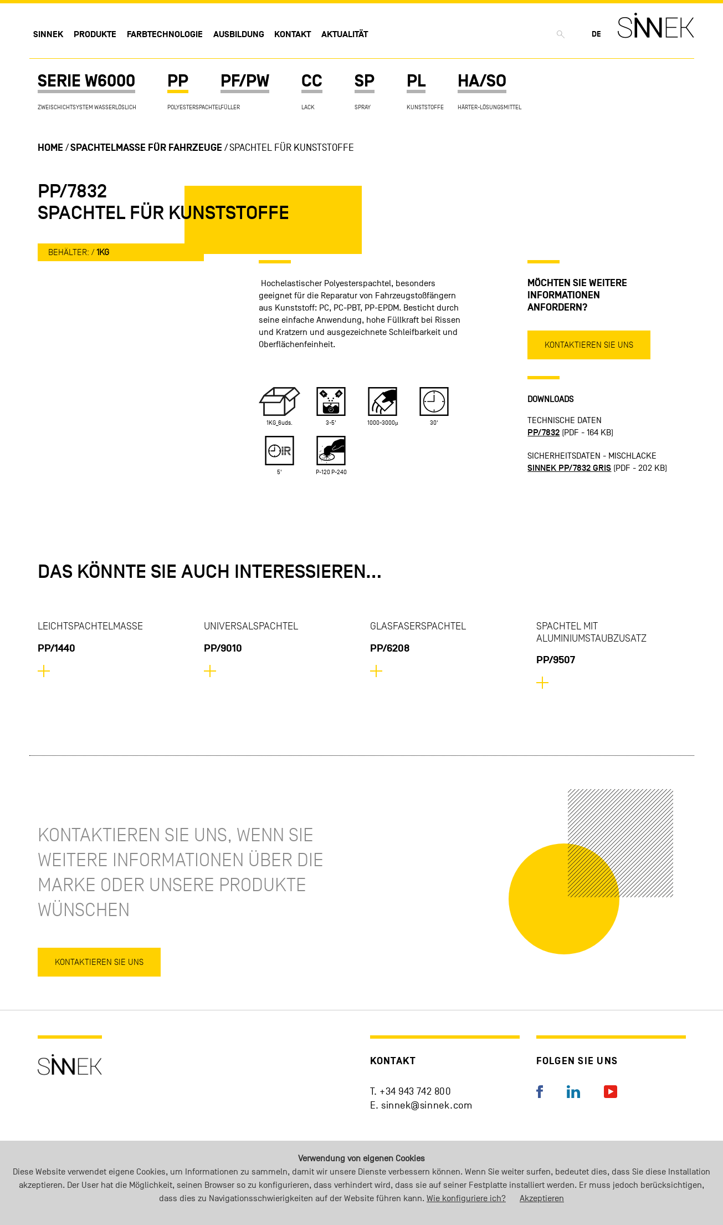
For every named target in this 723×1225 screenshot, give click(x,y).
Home (50, 148)
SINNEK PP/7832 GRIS (569, 468)
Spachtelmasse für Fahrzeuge (146, 148)
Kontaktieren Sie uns (589, 344)
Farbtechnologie (165, 34)
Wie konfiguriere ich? (466, 1198)
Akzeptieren (542, 1198)
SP (365, 81)
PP (177, 81)
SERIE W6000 (86, 81)
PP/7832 (543, 432)
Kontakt (292, 34)
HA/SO (482, 81)
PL (416, 81)
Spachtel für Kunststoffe (291, 148)
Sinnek (48, 34)
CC (311, 81)
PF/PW (245, 81)
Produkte (95, 34)
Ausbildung (238, 34)
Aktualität (344, 34)
